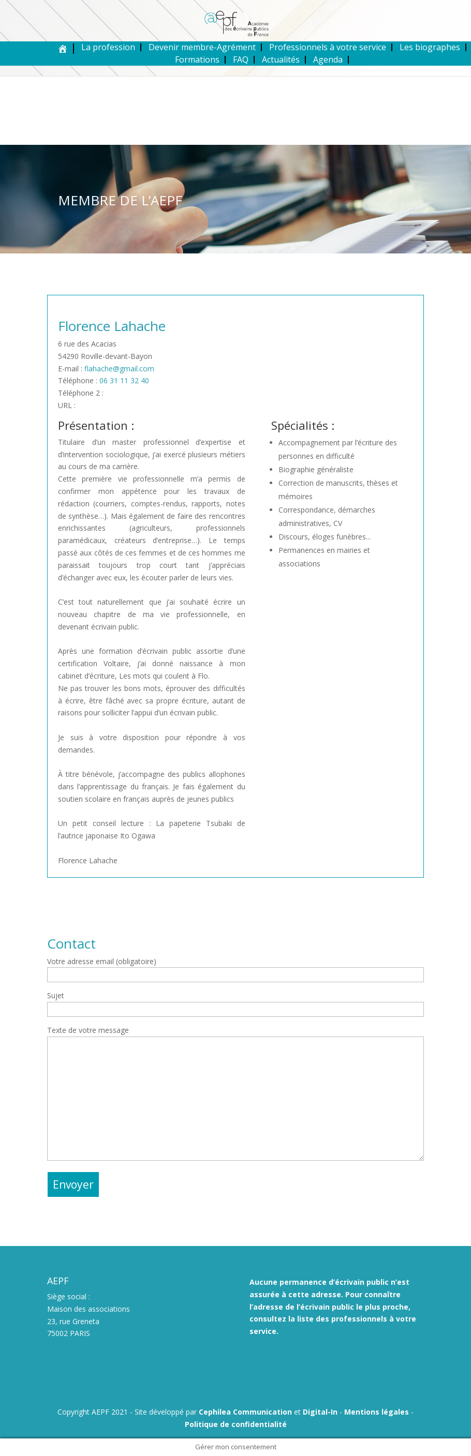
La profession (108, 47)
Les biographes (430, 47)
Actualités (281, 59)
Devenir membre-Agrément (202, 47)
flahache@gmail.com (119, 368)
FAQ (240, 59)
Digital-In (320, 1412)
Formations (197, 59)
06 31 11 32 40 (124, 380)
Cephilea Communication (245, 1412)
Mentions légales (376, 1412)
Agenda (328, 59)
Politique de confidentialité (236, 1424)
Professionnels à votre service (327, 47)
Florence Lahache (112, 326)
